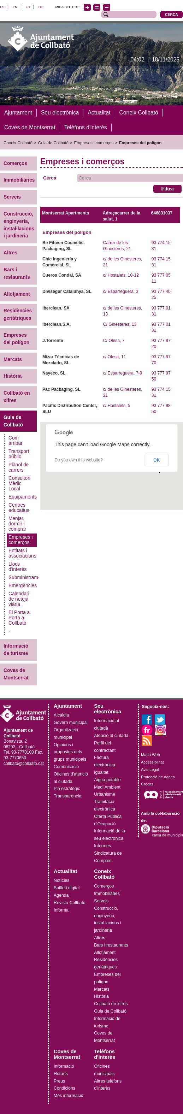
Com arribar (15, 440)
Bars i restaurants (17, 273)
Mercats (13, 359)
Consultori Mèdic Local (19, 483)
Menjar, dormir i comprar (17, 524)
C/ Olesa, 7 (114, 340)
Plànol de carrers (18, 467)
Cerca (49, 177)
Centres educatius (18, 507)
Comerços (15, 163)
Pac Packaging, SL (61, 389)
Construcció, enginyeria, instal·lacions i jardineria (19, 224)
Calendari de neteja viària (18, 599)
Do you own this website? (78, 460)
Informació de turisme (16, 649)
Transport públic (18, 454)
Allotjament (17, 293)
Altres (10, 252)
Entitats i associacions (22, 553)
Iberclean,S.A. (56, 324)
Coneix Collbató (18, 142)
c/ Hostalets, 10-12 (121, 275)
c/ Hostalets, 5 (116, 405)
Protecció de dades (158, 776)
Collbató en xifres (17, 396)
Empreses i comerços (94, 142)
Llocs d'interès (17, 566)
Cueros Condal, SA (61, 275)
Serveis (12, 197)
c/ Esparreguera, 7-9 (122, 373)
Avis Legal (150, 769)
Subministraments (22, 577)
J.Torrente (52, 340)
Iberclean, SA (56, 307)
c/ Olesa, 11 (114, 356)
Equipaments (22, 497)
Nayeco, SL (53, 373)
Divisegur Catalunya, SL (67, 291)
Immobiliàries (19, 180)
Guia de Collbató (53, 142)
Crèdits (147, 784)
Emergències (22, 585)
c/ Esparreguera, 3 (120, 291)
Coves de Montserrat (16, 673)
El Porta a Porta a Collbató (19, 618)
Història (13, 376)
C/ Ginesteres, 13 (119, 324)
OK (156, 460)
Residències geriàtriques (18, 314)
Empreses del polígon (140, 142)
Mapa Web (150, 755)
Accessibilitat (152, 762)
